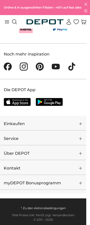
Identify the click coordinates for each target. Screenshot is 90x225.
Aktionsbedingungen (50, 208)
